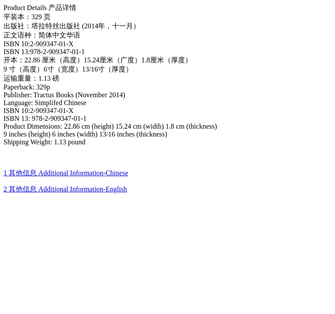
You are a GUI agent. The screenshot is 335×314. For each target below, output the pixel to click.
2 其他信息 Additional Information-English (65, 189)
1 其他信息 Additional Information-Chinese (65, 173)
